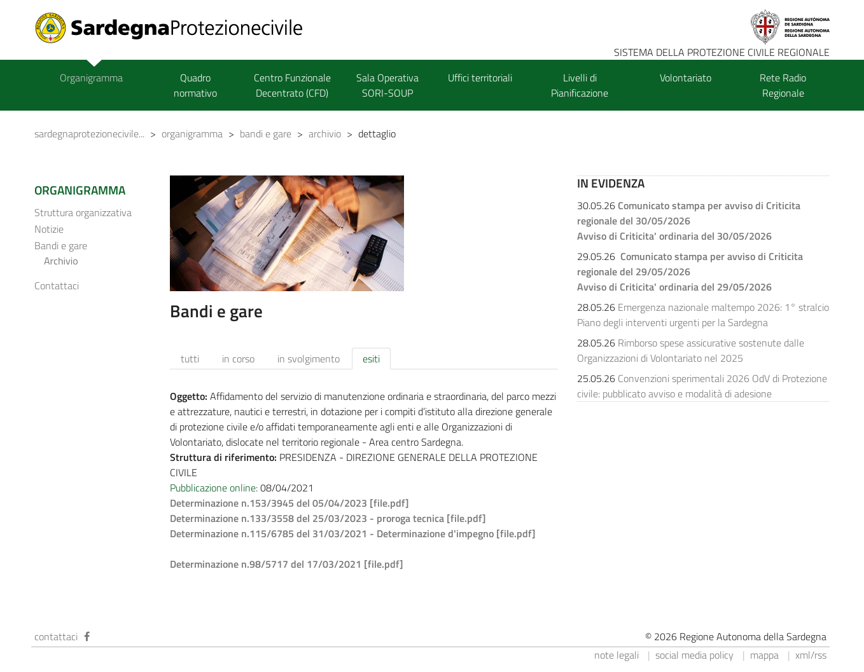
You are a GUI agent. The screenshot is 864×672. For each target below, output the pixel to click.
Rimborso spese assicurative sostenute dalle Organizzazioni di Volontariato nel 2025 (690, 350)
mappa (764, 654)
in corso (238, 358)
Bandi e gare (60, 245)
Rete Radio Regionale (783, 85)
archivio (325, 133)
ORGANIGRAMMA (79, 190)
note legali (616, 654)
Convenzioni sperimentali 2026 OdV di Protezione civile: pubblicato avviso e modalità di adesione (702, 386)
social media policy (694, 654)
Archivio (61, 260)
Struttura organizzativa (83, 212)
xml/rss (810, 654)
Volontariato (685, 77)
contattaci (56, 636)
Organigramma (91, 77)
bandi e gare (265, 133)
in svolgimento (308, 358)
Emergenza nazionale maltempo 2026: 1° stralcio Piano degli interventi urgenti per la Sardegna (703, 314)
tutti (190, 358)
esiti (371, 358)
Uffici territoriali (480, 77)
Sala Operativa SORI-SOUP (387, 85)
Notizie (49, 229)
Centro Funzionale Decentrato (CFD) (292, 85)
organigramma (192, 133)
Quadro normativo (195, 85)
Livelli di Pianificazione (579, 85)
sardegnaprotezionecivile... (89, 133)
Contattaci (56, 285)
